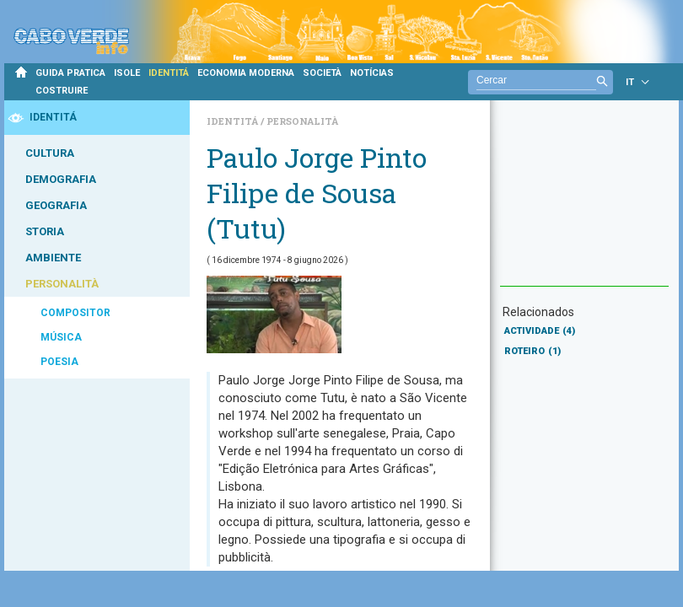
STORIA (44, 231)
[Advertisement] (584, 201)
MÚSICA (61, 337)
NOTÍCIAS (372, 72)
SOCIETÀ (322, 72)
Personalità (302, 121)
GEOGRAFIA (56, 205)
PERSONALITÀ (62, 283)
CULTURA (49, 153)
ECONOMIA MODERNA (245, 72)
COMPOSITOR (75, 313)
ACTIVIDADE (539, 330)
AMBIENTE (53, 257)
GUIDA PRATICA (70, 72)
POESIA (59, 362)
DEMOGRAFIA (60, 179)
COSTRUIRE (61, 90)
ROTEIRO (532, 351)
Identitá (234, 121)
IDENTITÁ (168, 72)
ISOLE (127, 72)
